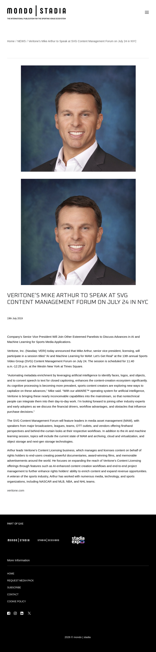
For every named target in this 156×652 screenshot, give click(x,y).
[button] (147, 12)
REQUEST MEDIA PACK (20, 580)
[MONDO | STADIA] (36, 12)
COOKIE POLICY (16, 601)
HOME (10, 573)
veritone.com (15, 490)
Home (11, 41)
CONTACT (13, 594)
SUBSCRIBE (14, 587)
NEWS (21, 41)
